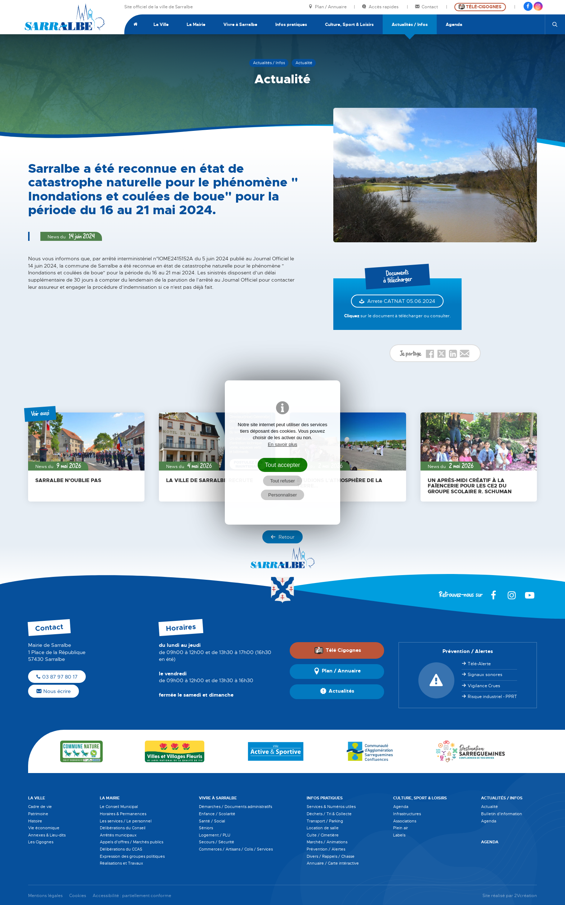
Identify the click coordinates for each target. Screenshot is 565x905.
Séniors (206, 827)
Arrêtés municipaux (118, 835)
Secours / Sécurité (216, 841)
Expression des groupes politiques (132, 856)
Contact (427, 7)
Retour (282, 537)
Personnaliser (282, 495)
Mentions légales (45, 896)
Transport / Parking (325, 821)
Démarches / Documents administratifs (235, 806)
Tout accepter (282, 465)
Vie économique (43, 827)
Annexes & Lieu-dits (47, 835)
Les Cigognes (40, 841)
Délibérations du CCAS (121, 849)
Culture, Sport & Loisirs (349, 24)
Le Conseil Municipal (119, 806)
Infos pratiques (291, 24)
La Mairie (196, 24)
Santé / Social (212, 821)
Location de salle (323, 827)
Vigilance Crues (484, 686)
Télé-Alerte (479, 664)
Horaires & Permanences (123, 813)
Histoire (35, 821)
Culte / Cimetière (323, 835)
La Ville (161, 24)
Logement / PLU (214, 835)
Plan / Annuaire (327, 7)
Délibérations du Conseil (123, 827)
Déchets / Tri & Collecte (329, 813)
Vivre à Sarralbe (240, 24)
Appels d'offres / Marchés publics (131, 841)
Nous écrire (53, 691)
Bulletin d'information (501, 813)
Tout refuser (282, 481)
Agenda (454, 24)
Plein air (400, 827)
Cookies (77, 896)
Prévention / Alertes (326, 849)
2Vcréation (525, 896)
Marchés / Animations (327, 841)
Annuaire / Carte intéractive (333, 863)
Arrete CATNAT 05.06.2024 (401, 301)
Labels (399, 835)
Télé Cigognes (337, 650)
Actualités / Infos (410, 24)
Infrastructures (407, 813)
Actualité (489, 806)
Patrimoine (38, 813)
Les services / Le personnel (126, 821)
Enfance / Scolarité (217, 813)
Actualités (337, 691)
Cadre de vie (40, 806)
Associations (404, 821)
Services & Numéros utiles (331, 806)
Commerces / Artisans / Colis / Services (236, 849)
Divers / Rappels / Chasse (331, 856)
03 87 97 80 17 (56, 677)
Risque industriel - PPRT (492, 696)
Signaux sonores (485, 674)
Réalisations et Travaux (121, 863)
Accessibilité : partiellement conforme (132, 896)
